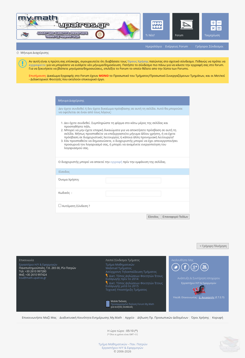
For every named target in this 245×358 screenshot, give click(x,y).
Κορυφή (217, 317)
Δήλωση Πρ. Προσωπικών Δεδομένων (162, 317)
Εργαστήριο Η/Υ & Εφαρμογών (38, 264)
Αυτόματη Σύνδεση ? (74, 206)
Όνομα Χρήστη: (68, 179)
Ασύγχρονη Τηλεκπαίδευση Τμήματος (131, 272)
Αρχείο (129, 317)
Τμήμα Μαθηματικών (120, 264)
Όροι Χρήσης (200, 317)
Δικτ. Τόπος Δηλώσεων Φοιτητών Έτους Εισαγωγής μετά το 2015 (134, 284)
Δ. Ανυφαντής (207, 297)
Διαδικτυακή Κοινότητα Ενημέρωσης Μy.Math (91, 317)
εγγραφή (116, 162)
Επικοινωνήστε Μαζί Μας (39, 317)
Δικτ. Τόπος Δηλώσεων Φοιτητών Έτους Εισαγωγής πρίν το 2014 (134, 277)
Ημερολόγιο (154, 46)
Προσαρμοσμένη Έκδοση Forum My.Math (132, 304)
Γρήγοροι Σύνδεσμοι (209, 46)
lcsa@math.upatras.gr (32, 278)
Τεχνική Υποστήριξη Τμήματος (126, 290)
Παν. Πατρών (139, 344)
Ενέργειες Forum (176, 46)
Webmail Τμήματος (119, 268)
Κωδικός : (65, 192)
